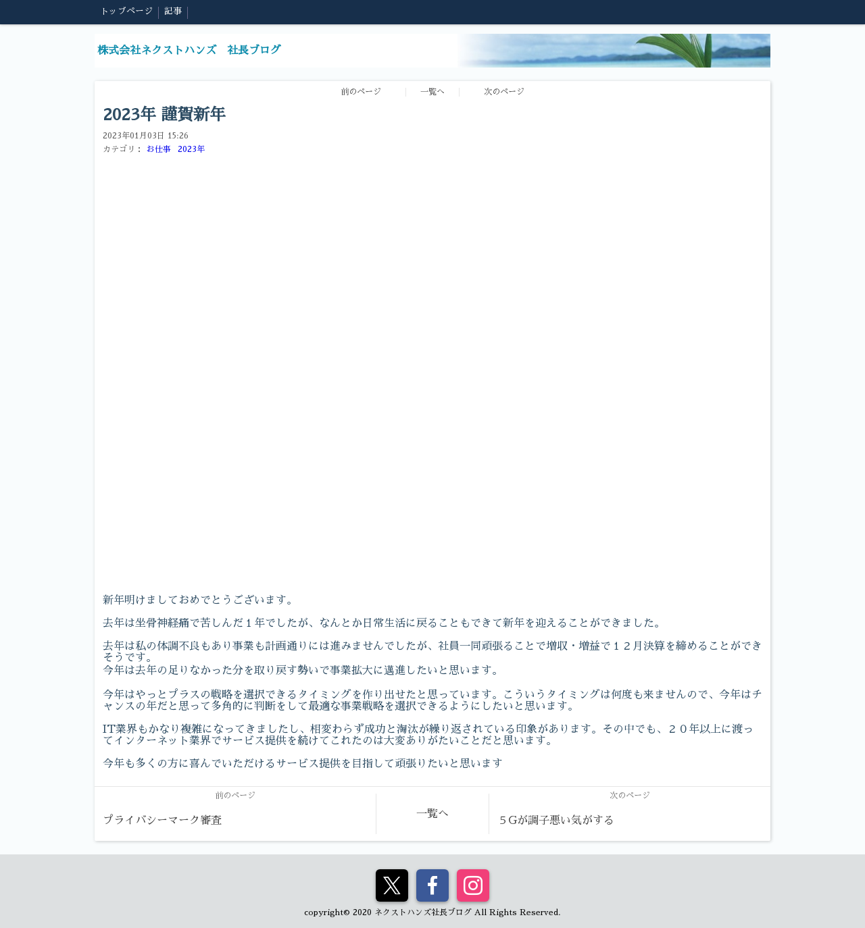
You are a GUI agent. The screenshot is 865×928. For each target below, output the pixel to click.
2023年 (191, 149)
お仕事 (159, 149)
